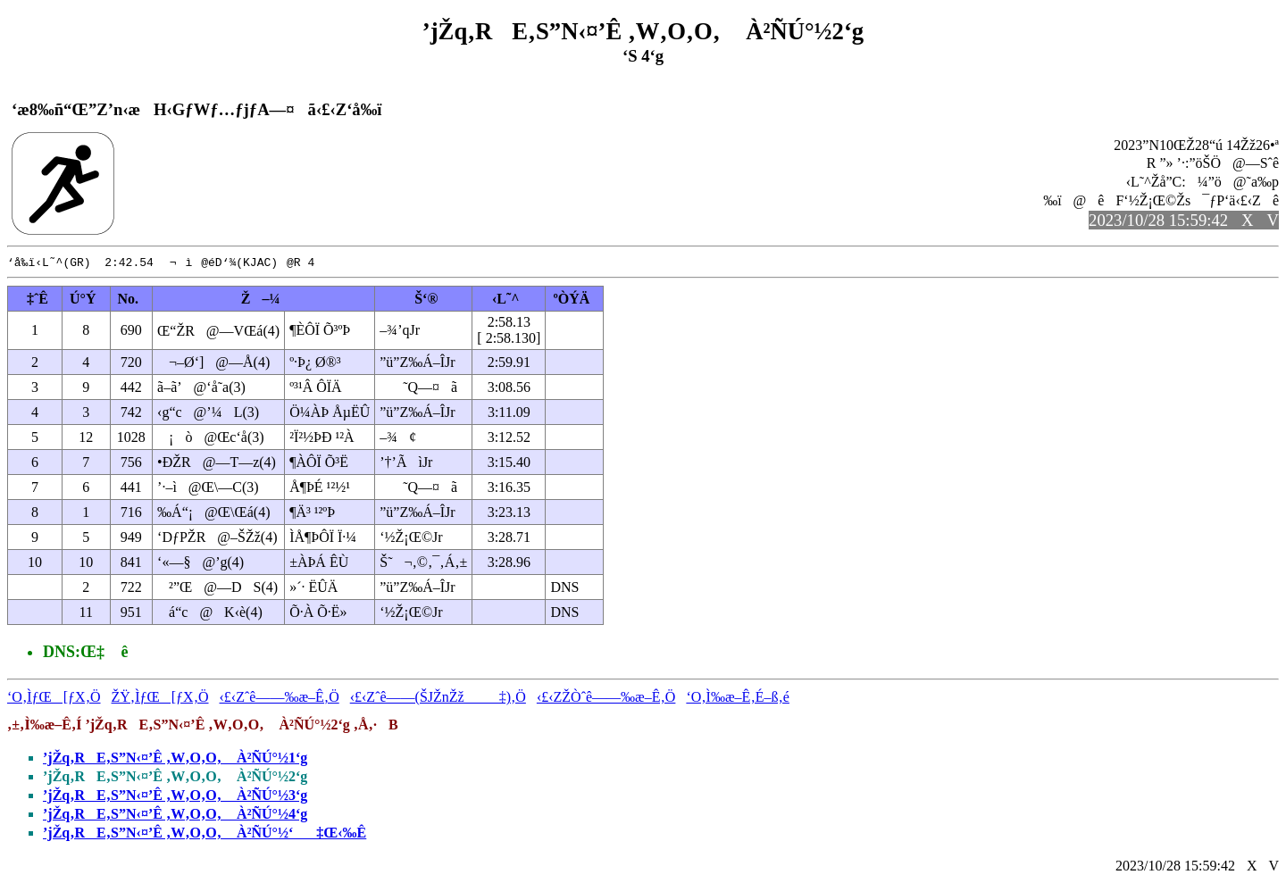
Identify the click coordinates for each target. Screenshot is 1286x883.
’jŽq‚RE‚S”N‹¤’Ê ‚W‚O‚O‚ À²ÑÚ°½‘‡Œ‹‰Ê (204, 833)
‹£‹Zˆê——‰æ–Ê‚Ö (279, 697)
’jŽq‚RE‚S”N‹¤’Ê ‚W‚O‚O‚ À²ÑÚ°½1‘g (175, 758)
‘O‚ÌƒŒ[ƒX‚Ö (54, 697)
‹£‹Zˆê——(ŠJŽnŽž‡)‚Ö (438, 697)
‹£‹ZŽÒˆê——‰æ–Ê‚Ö (606, 697)
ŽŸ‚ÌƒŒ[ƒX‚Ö (160, 697)
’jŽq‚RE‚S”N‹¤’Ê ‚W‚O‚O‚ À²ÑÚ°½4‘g (175, 814)
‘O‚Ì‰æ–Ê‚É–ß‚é (737, 697)
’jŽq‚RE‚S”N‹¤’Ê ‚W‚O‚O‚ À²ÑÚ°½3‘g (175, 796)
